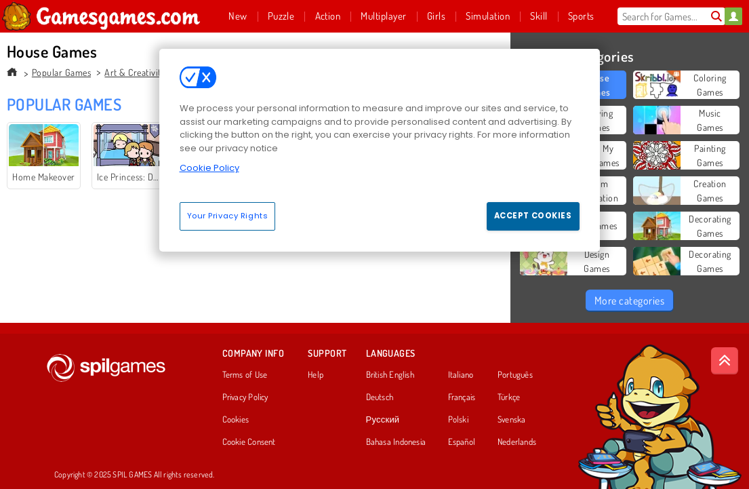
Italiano (461, 375)
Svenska (512, 420)
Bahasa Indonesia (396, 442)
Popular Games (61, 72)
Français (462, 397)
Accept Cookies (533, 215)
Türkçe (509, 397)
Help (315, 375)
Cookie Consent (249, 442)
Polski (458, 420)
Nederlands (517, 442)
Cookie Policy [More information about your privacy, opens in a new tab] (209, 167)
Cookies (235, 420)
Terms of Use (245, 375)
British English (390, 375)
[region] (379, 150)
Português (515, 375)
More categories (629, 300)
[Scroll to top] (724, 360)
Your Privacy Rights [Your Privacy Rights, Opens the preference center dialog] (227, 215)
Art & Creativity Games (149, 72)
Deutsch (380, 397)
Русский (383, 420)
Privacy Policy (245, 397)
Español (462, 442)
